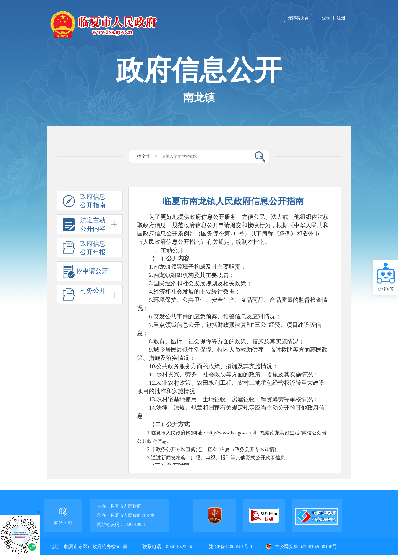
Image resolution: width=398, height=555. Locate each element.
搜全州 (143, 156)
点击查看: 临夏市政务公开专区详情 (236, 449)
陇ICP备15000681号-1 (231, 546)
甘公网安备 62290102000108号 (301, 546)
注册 (341, 17)
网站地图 (63, 523)
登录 (325, 17)
